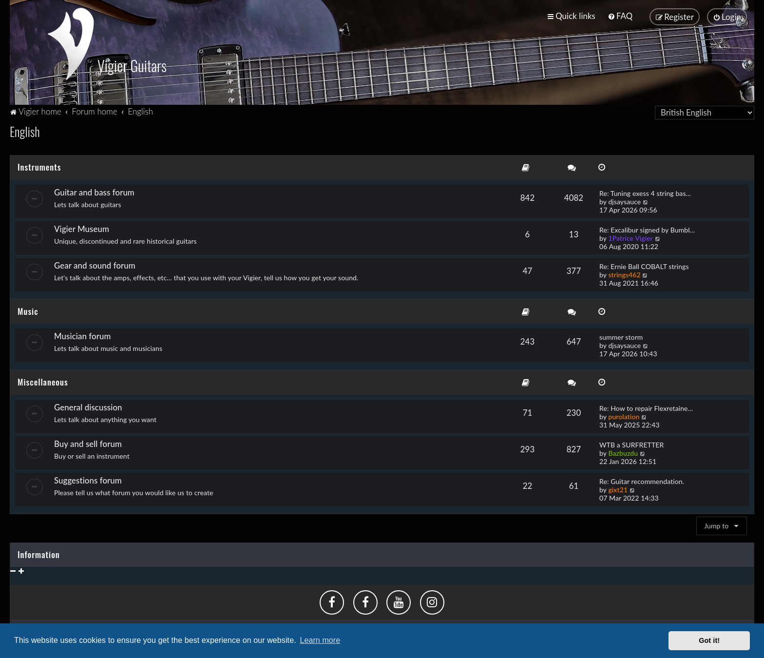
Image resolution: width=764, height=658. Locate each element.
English (25, 129)
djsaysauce (624, 199)
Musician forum (82, 334)
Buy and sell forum (88, 442)
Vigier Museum (81, 227)
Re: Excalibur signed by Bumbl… (647, 228)
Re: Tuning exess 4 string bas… (645, 191)
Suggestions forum (88, 478)
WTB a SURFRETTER (631, 443)
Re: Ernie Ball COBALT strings (644, 264)
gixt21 (618, 488)
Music (28, 309)
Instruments (39, 165)
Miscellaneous (43, 380)
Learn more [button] (320, 640)
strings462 (624, 273)
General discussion (88, 405)
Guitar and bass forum (94, 190)
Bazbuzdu (623, 451)
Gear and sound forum (94, 263)
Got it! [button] (709, 640)
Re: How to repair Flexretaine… (646, 406)
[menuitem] (620, 15)
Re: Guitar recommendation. (641, 479)
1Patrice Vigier (630, 236)
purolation (623, 414)
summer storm (621, 335)
